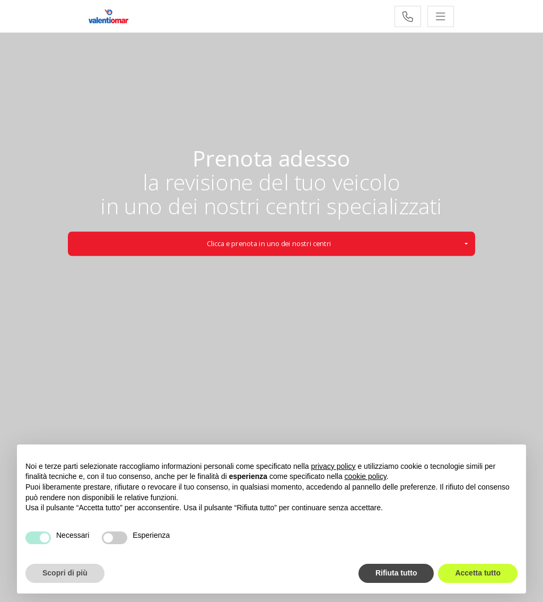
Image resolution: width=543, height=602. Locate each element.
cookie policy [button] (366, 476)
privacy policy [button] (333, 466)
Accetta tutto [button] (478, 573)
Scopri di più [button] (64, 573)
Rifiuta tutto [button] (396, 573)
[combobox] (271, 243)
